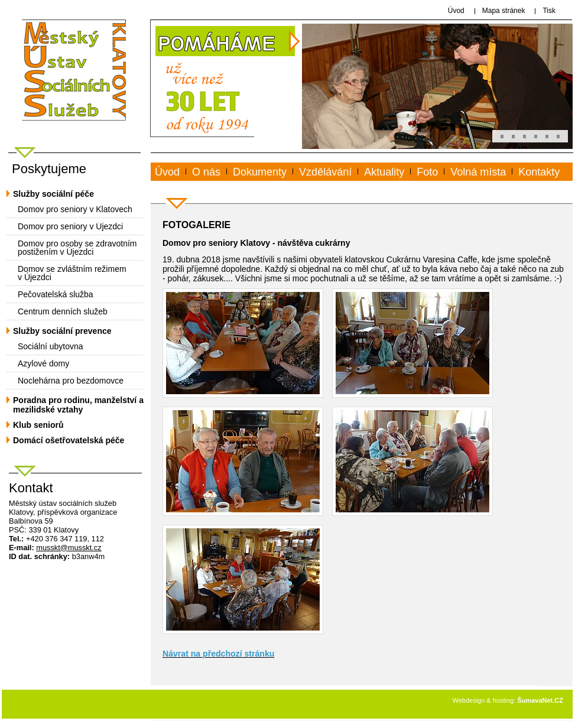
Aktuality (384, 172)
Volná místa (478, 172)
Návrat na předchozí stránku (218, 653)
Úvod (167, 172)
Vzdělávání (325, 172)
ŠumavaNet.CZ (540, 700)
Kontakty (539, 172)
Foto (427, 172)
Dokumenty (260, 172)
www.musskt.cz (198, 185)
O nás (206, 172)
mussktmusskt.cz (68, 547)
